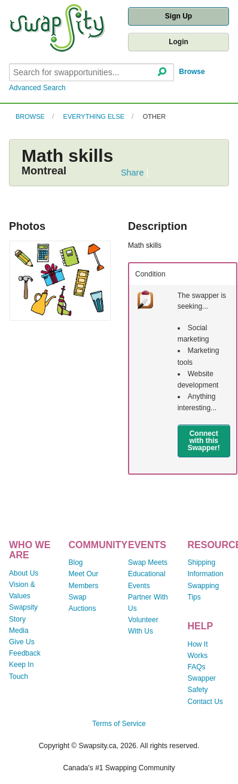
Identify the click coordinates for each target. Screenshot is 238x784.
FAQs (197, 667)
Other (154, 116)
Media (19, 630)
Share (132, 172)
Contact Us (205, 701)
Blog (76, 562)
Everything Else (94, 116)
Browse (192, 71)
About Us (23, 573)
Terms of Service (118, 724)
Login (178, 42)
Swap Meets (147, 562)
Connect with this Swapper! (204, 440)
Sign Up (178, 16)
